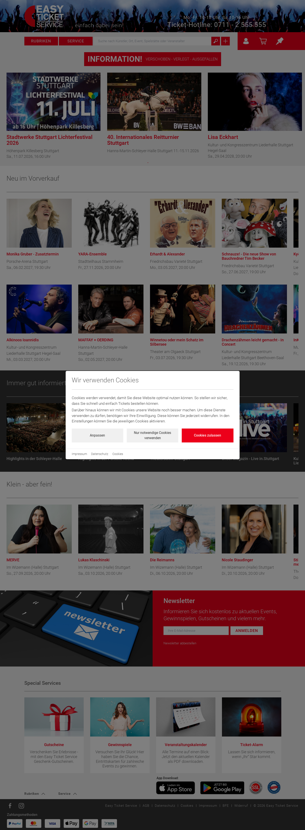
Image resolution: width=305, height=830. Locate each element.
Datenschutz (99, 454)
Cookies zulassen (207, 435)
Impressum (79, 454)
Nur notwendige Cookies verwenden (152, 435)
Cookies (117, 454)
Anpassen (97, 435)
